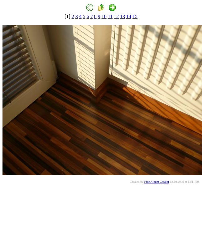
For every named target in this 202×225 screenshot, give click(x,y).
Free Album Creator (156, 181)
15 (134, 16)
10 (104, 16)
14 (128, 16)
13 (122, 16)
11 (110, 16)
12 (116, 16)
